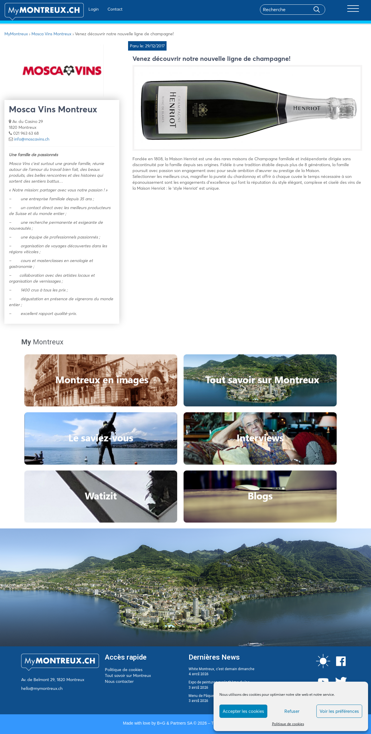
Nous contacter (119, 681)
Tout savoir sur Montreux (128, 675)
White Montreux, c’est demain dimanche (221, 669)
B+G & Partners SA (174, 723)
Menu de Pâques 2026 (207, 696)
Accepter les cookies (243, 711)
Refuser (291, 711)
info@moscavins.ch (31, 139)
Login (76, 9)
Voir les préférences (339, 711)
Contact (97, 9)
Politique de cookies (288, 724)
